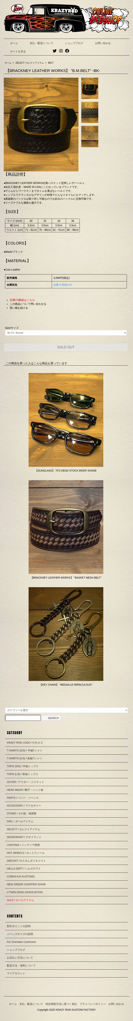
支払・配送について (38, 43)
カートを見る (15, 51)
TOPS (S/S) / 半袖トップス (22, 766)
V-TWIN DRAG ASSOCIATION (25, 892)
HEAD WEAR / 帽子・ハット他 (25, 789)
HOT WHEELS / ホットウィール (26, 852)
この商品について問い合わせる (28, 303)
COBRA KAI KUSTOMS (21, 876)
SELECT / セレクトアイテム (30, 62)
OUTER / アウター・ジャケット (25, 781)
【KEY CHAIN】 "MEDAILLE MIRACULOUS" (65, 684)
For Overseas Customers (21, 941)
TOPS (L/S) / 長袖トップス (22, 774)
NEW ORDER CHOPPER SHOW (26, 884)
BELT (51, 62)
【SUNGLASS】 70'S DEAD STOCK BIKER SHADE (65, 470)
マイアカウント (16, 973)
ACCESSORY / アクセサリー (24, 805)
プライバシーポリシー (93, 1003)
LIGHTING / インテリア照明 (23, 844)
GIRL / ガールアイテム (20, 821)
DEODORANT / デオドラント (24, 837)
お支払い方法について (20, 957)
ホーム (11, 43)
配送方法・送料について (21, 965)
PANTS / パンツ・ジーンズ (22, 797)
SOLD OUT (66, 347)
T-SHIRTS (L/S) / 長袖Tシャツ (24, 758)
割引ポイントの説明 (18, 926)
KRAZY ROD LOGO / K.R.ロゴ (25, 742)
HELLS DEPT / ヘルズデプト (24, 868)
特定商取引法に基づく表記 (61, 1003)
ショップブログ (71, 43)
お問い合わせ (100, 43)
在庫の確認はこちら (22, 299)
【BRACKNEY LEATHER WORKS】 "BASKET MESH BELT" (65, 577)
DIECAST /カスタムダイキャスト (26, 860)
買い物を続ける (19, 307)
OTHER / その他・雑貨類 (22, 813)
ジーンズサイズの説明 (20, 934)
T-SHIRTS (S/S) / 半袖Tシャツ (24, 750)
